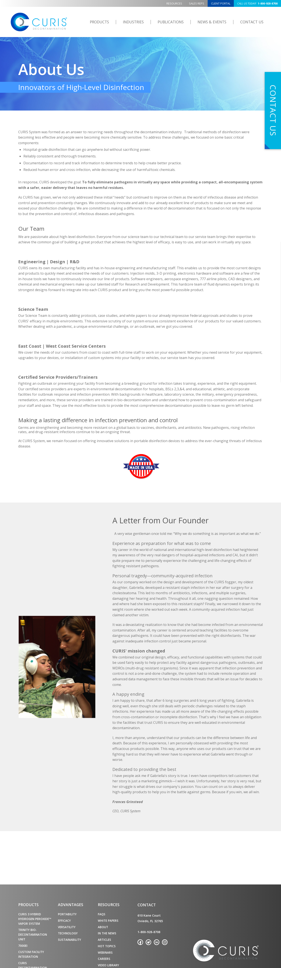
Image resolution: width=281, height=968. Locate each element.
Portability (67, 914)
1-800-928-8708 (257, 3)
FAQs (101, 914)
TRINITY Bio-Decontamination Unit (32, 934)
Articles (104, 940)
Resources (174, 3)
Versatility (67, 927)
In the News (107, 933)
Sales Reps (196, 3)
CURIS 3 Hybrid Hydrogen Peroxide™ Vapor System (34, 919)
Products (99, 21)
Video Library (108, 965)
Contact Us (251, 21)
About (103, 927)
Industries (133, 21)
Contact (146, 904)
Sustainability (69, 940)
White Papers (108, 921)
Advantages (70, 904)
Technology (68, 933)
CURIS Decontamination (39, 22)
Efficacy (64, 921)
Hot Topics (107, 946)
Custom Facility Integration (31, 954)
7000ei (22, 946)
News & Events (212, 21)
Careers (104, 959)
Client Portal (220, 3)
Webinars (105, 952)
